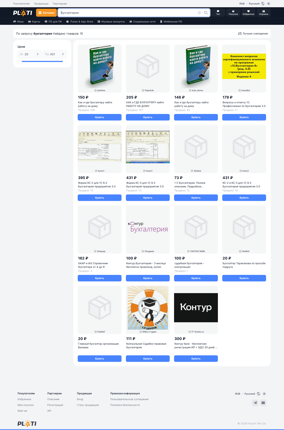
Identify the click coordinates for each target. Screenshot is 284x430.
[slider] (20, 61)
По (47, 54)
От (22, 54)
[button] (206, 12)
